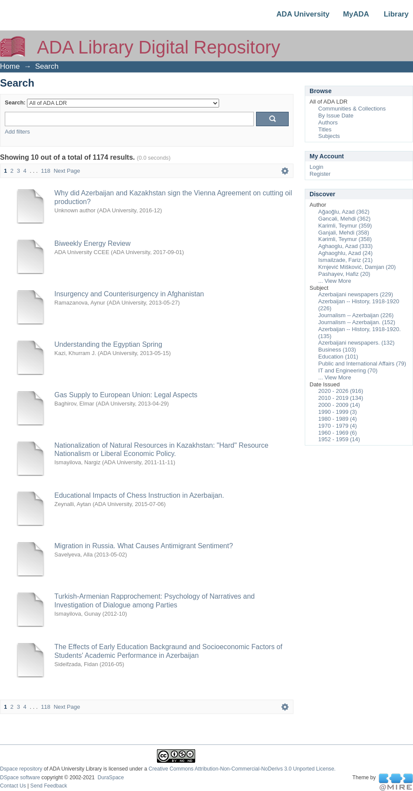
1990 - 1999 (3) (337, 412)
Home (10, 66)
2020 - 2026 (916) (340, 391)
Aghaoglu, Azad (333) (345, 246)
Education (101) (338, 356)
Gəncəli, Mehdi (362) (344, 218)
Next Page (66, 171)
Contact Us (13, 786)
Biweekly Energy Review (92, 243)
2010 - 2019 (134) (340, 398)
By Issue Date (335, 115)
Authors (328, 122)
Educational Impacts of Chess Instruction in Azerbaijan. (139, 495)
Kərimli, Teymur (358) (345, 239)
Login (316, 167)
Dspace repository (21, 769)
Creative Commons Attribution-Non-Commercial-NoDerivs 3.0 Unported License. (242, 769)
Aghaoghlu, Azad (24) (345, 253)
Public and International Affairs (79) (362, 363)
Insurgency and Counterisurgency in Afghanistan (129, 294)
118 (45, 171)
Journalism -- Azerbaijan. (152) (356, 322)
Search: (15, 102)
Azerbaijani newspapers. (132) (356, 342)
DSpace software (20, 777)
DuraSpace (110, 777)
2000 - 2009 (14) (339, 405)
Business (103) (337, 349)
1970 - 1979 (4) (337, 425)
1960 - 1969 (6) (337, 432)
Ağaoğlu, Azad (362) (344, 211)
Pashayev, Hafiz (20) (344, 274)
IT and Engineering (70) (347, 370)
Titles (325, 129)
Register (320, 174)
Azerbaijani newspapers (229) (355, 294)
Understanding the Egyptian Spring (108, 344)
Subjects (329, 136)
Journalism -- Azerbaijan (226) (355, 315)
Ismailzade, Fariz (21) (345, 260)
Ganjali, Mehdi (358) (343, 232)
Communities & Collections (352, 108)
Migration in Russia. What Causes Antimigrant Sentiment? (143, 546)
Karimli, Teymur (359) (345, 225)
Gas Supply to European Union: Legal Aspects (125, 395)
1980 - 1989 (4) (337, 419)
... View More (334, 281)
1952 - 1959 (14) (339, 439)
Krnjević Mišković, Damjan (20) (357, 267)
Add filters (17, 131)
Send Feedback (48, 786)
